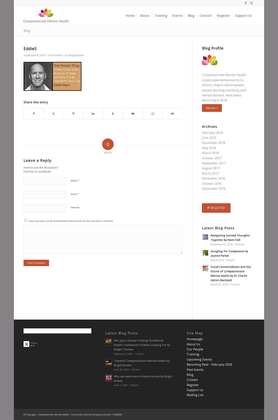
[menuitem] (130, 15)
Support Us (195, 390)
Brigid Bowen (76, 55)
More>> (212, 108)
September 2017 (214, 163)
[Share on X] (54, 113)
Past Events (195, 370)
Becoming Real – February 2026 (209, 364)
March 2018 (210, 153)
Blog (27, 31)
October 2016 (211, 183)
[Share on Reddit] (153, 113)
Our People (195, 349)
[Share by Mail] (172, 113)
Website (75, 207)
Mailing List (195, 395)
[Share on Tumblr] (113, 113)
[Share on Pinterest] (73, 113)
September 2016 (214, 188)
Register (193, 385)
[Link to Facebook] (245, 3)
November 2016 (213, 178)
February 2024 (212, 133)
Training (193, 354)
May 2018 (209, 148)
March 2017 (210, 173)
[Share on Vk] (133, 113)
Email (75, 194)
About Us (193, 344)
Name (75, 180)
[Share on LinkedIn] (93, 113)
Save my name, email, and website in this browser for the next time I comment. (71, 220)
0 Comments (55, 55)
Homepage (195, 339)
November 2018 (213, 143)
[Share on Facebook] (34, 113)
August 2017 (211, 168)
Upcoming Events (199, 359)
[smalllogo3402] (46, 15)
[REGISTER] (216, 208)
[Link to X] (251, 3)
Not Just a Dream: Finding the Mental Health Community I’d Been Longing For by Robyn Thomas (142, 345)
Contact (192, 380)
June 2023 (209, 138)
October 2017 (211, 158)
